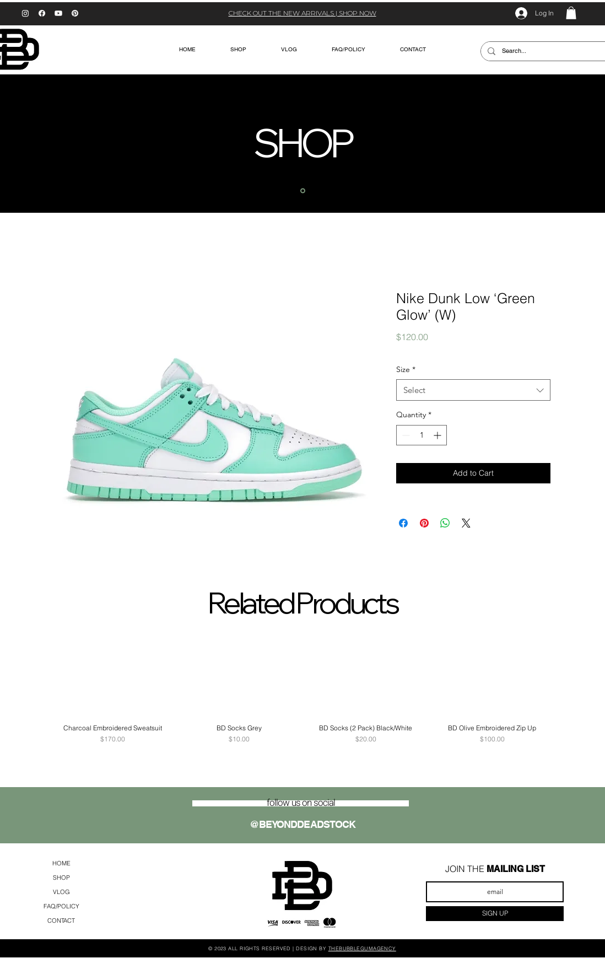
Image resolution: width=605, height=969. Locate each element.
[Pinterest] (75, 13)
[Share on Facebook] (403, 523)
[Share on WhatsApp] (445, 523)
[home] (302, 190)
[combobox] (473, 390)
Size (405, 369)
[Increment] (438, 435)
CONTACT (61, 920)
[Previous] (62, 143)
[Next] (543, 143)
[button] (571, 13)
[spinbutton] (421, 435)
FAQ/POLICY (61, 906)
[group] (302, 690)
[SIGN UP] (495, 913)
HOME (61, 863)
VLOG (61, 892)
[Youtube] (58, 13)
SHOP (61, 877)
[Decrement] (405, 435)
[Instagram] (25, 13)
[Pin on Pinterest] (424, 523)
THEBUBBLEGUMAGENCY (362, 948)
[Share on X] (466, 523)
